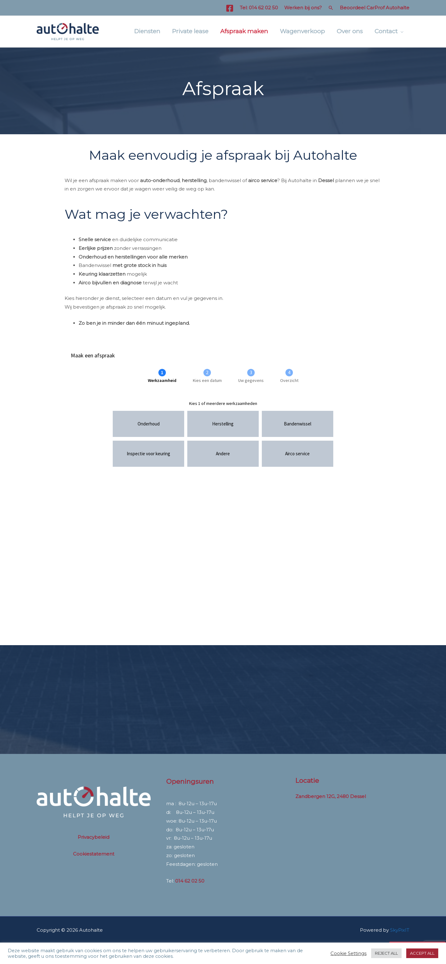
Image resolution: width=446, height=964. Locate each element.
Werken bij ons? (303, 8)
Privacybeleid (93, 837)
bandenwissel (225, 180)
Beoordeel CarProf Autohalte (374, 8)
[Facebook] (230, 8)
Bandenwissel (95, 265)
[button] (331, 8)
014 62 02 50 (263, 8)
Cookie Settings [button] (348, 953)
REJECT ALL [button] (386, 953)
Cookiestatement (93, 854)
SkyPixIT (399, 930)
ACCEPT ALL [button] (422, 953)
